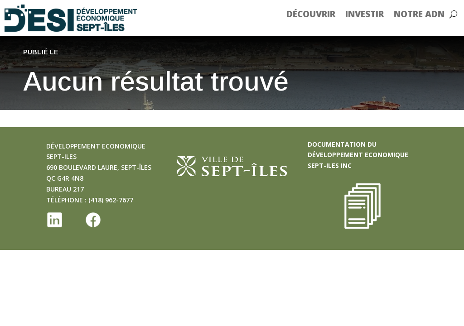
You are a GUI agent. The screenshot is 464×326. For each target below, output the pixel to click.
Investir (371, 14)
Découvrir (317, 14)
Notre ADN (426, 14)
